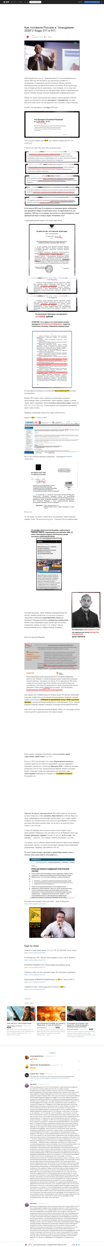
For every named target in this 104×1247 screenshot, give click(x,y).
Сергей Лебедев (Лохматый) (14, 1026)
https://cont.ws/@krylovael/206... (35, 953)
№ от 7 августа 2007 (38, 417)
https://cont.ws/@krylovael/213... (35, 967)
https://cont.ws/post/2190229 (38, 1078)
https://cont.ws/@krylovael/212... (35, 982)
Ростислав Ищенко (42, 1027)
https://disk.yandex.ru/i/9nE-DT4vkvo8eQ (58, 1078)
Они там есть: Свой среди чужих (19, 1023)
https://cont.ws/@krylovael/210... (35, 975)
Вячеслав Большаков (72, 1029)
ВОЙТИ (80, 2)
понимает (27, 143)
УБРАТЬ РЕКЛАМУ (35, 2)
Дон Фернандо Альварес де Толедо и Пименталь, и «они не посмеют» (51, 1024)
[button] (101, 2)
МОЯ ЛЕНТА (14, 2)
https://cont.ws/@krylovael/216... (35, 960)
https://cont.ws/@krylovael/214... (35, 989)
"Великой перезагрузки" (45, 519)
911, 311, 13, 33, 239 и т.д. (34, 405)
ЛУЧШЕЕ (20, 2)
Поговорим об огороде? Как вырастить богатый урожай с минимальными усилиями (78, 1025)
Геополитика (27, 998)
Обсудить (52, 1052)
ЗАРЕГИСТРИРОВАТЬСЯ (92, 2)
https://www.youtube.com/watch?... (35, 904)
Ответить (32, 1061)
